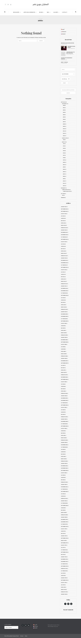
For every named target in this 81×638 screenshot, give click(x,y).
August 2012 (63, 241)
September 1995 (64, 566)
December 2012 (64, 232)
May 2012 (63, 248)
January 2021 (64, 206)
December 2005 (64, 398)
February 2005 (64, 416)
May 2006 (63, 388)
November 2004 (64, 421)
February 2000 (64, 514)
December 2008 (64, 339)
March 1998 (63, 540)
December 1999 (64, 519)
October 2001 (64, 489)
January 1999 (64, 535)
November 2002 (64, 468)
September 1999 (64, 526)
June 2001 (63, 496)
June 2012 (63, 246)
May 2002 (63, 479)
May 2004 (63, 433)
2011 (64, 183)
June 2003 (63, 451)
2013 (64, 135)
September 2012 (64, 239)
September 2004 (64, 426)
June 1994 (63, 575)
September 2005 (64, 405)
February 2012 (64, 255)
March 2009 (63, 332)
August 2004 (63, 428)
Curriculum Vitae (66, 189)
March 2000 (63, 512)
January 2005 (64, 419)
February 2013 (64, 227)
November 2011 (64, 262)
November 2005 (64, 400)
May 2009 (63, 328)
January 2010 (64, 311)
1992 (64, 143)
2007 (64, 121)
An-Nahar (64, 103)
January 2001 (64, 500)
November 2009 (64, 316)
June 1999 (63, 531)
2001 (64, 107)
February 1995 (64, 568)
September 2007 (64, 363)
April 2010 (63, 304)
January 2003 (64, 463)
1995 (64, 150)
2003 (64, 112)
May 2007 (63, 367)
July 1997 (63, 547)
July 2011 (63, 272)
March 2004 (63, 437)
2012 (64, 133)
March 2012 (63, 253)
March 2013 (63, 225)
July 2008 (63, 346)
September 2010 (64, 295)
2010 (64, 128)
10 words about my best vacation (70, 53)
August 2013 (63, 213)
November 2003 (64, 444)
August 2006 (63, 381)
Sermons (63, 197)
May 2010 (63, 302)
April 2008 (63, 351)
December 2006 (64, 377)
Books (41, 12)
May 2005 (63, 414)
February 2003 (64, 461)
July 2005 (63, 409)
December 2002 (64, 465)
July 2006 (63, 384)
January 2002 (64, 484)
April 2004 (63, 435)
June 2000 (63, 507)
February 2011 (64, 283)
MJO (48, 12)
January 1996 (64, 556)
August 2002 (63, 472)
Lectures (63, 193)
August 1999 (63, 528)
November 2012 (64, 234)
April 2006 (63, 391)
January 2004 (64, 442)
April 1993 (63, 587)
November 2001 (64, 486)
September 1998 (64, 538)
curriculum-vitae (67, 191)
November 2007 (64, 360)
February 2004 (64, 440)
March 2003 (63, 458)
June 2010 (63, 300)
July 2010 (63, 297)
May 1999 (63, 533)
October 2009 (64, 318)
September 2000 (64, 505)
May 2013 (63, 220)
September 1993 (64, 580)
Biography (16, 12)
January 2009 (64, 337)
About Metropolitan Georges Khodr (11, 635)
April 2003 (63, 456)
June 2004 (63, 430)
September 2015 (64, 211)
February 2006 (64, 393)
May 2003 (63, 454)
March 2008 (63, 353)
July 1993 (63, 584)
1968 (64, 139)
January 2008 (64, 358)
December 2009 (64, 314)
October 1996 (64, 549)
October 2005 (64, 402)
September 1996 (64, 552)
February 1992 (64, 591)
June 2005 (63, 412)
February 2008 (64, 356)
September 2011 (64, 267)
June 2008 (63, 349)
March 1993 (63, 589)
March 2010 (63, 307)
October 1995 (64, 563)
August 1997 (63, 545)
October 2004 (64, 423)
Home (26, 635)
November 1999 (64, 521)
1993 (64, 145)
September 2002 (64, 470)
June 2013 (63, 218)
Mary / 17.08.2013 (64, 62)
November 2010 (64, 290)
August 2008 (63, 344)
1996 (64, 152)
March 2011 (63, 281)
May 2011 (63, 276)
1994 (64, 148)
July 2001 (63, 493)
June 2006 (63, 386)
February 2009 (64, 335)
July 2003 (63, 449)
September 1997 (64, 542)
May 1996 (63, 554)
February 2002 (64, 482)
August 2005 (63, 407)
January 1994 (64, 577)
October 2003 (64, 447)
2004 (64, 114)
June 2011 (63, 274)
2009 (64, 126)
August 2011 (63, 269)
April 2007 (63, 370)
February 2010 (64, 309)
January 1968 (64, 594)
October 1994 (64, 570)
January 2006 (64, 395)
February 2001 (64, 498)
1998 (64, 157)
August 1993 (63, 582)
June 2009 (63, 325)
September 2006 (64, 379)
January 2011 (64, 286)
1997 (64, 155)
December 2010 (64, 288)
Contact (64, 12)
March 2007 (63, 372)
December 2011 (64, 260)
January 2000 (64, 517)
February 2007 (64, 374)
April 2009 (63, 330)
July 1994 (63, 573)
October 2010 (64, 293)
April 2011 (63, 279)
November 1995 (64, 561)
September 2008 (64, 342)
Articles (63, 102)
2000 (64, 105)
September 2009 (64, 321)
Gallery (55, 12)
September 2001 (64, 491)
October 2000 (64, 503)
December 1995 (64, 559)
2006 (64, 119)
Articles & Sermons (29, 12)
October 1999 (64, 524)
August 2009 (63, 323)
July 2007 (63, 365)
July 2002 (63, 475)
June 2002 (63, 477)
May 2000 (63, 510)
